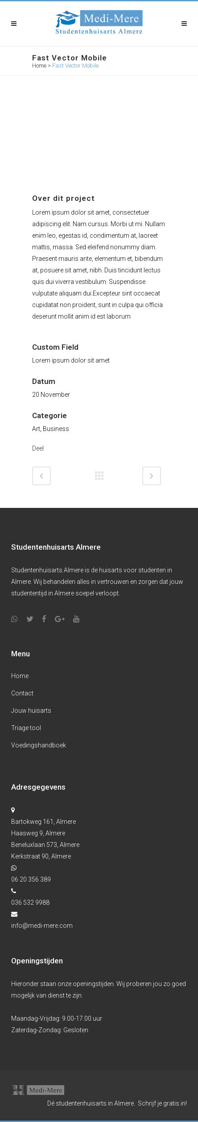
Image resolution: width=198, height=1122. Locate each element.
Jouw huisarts (31, 710)
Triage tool (26, 727)
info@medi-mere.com (42, 925)
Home (39, 65)
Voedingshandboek (38, 745)
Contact (22, 693)
